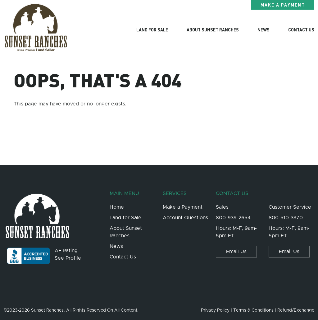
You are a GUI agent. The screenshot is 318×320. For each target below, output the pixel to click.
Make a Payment (283, 4)
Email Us (236, 251)
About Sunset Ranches (213, 29)
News (263, 29)
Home (117, 207)
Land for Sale (152, 29)
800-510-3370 (286, 217)
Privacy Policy (215, 310)
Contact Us (301, 29)
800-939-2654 (233, 217)
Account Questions (185, 217)
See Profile (68, 258)
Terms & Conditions (253, 310)
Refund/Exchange (295, 310)
